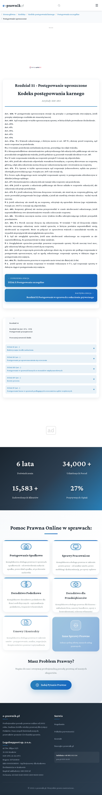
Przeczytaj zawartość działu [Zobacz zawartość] (20, 338)
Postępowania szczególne (68, 14)
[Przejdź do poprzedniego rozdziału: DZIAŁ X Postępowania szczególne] (51, 280)
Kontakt (58, 738)
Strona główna (9, 14)
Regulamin (59, 724)
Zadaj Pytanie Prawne (51, 685)
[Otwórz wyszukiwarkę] (59, 5)
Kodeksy (22, 14)
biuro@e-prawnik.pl (64, 746)
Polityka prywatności (64, 731)
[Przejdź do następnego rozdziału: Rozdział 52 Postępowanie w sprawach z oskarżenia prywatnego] (51, 295)
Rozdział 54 (14, 323)
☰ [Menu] (96, 5)
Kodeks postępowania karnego (41, 14)
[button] (51, 348)
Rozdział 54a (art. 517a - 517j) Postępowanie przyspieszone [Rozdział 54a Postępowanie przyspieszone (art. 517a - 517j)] (21, 330)
